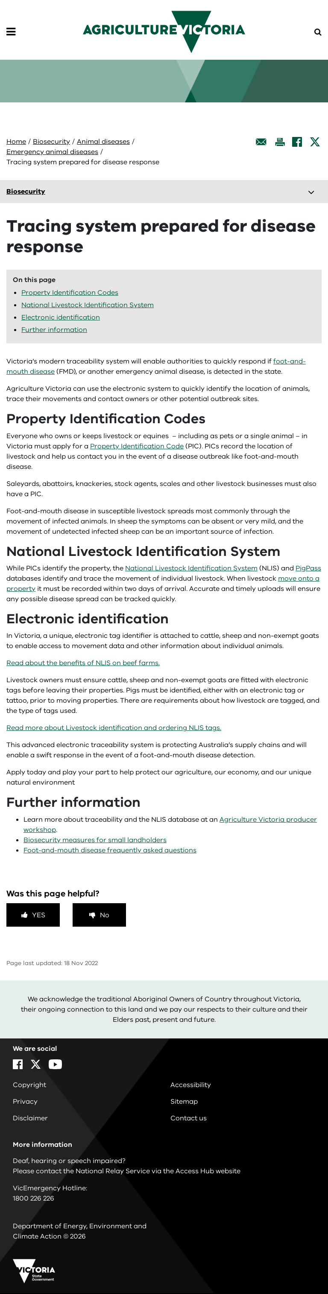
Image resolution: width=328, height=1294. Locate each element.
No (104, 915)
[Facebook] (297, 142)
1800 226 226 (33, 1198)
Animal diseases (103, 141)
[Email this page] (261, 142)
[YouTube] (55, 1064)
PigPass (308, 568)
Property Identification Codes (69, 292)
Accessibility (190, 1085)
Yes (38, 915)
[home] (164, 31)
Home (16, 141)
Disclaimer (30, 1118)
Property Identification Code (137, 446)
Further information (54, 329)
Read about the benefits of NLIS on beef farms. (83, 663)
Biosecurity (51, 141)
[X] (315, 142)
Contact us (188, 1118)
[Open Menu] (10, 32)
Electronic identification (60, 317)
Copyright (29, 1085)
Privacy (25, 1101)
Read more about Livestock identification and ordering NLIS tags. (113, 728)
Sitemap (184, 1101)
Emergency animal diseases (52, 152)
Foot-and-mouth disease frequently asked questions (109, 850)
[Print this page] (280, 142)
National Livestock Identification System (87, 305)
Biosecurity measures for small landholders (95, 840)
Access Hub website (208, 1171)
